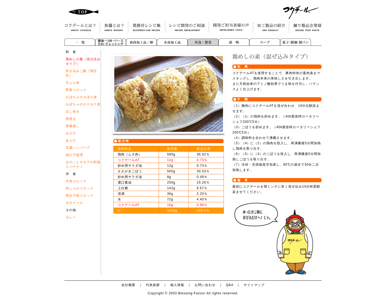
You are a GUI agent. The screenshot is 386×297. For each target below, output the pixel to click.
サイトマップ (254, 285)
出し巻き (73, 111)
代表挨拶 (153, 285)
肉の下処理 (74, 155)
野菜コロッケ (76, 90)
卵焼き (71, 119)
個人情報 (177, 285)
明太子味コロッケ (80, 195)
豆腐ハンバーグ (78, 148)
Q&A (229, 285)
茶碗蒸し (73, 126)
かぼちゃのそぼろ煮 (81, 97)
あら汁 (71, 140)
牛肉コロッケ (76, 181)
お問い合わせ (205, 285)
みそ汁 (71, 133)
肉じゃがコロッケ (80, 188)
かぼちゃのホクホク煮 (83, 104)
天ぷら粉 (73, 83)
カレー (71, 217)
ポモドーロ (74, 203)
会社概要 (128, 285)
